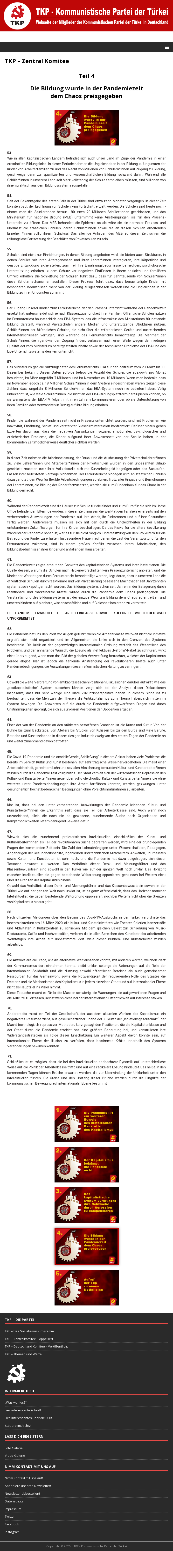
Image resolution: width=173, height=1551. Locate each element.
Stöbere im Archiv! (18, 1425)
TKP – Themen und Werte (23, 1354)
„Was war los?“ (16, 1402)
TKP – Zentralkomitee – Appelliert (29, 1339)
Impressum (13, 1509)
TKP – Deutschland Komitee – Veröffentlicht (36, 1346)
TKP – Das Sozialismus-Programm (29, 1331)
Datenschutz (14, 1501)
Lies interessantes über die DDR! (29, 1418)
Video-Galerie (15, 1455)
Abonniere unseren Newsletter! (28, 1486)
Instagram (12, 1532)
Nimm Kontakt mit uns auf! (24, 1478)
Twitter (10, 1516)
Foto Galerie (14, 1448)
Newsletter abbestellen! (22, 1493)
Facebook (12, 1524)
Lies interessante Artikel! (23, 1410)
